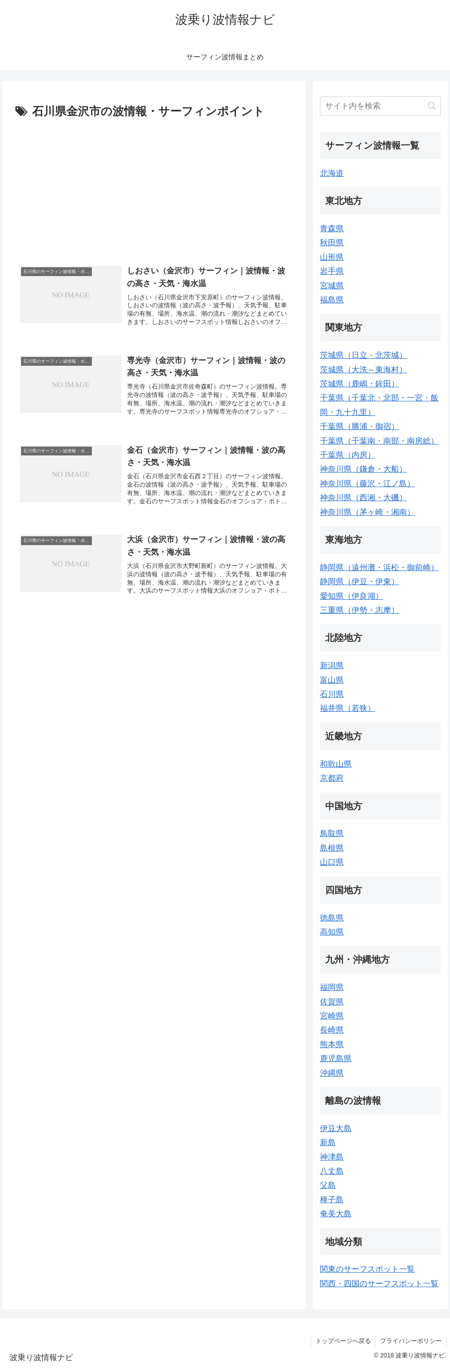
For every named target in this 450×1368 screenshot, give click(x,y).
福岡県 (332, 987)
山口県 (332, 862)
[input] (380, 106)
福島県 (332, 299)
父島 (328, 1185)
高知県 (332, 932)
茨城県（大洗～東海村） (363, 369)
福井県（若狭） (347, 708)
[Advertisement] (153, 187)
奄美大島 (336, 1213)
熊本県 (332, 1044)
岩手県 (332, 271)
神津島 (332, 1157)
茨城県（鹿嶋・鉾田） (359, 383)
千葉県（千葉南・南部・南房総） (379, 441)
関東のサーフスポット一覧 (367, 1269)
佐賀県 (332, 1001)
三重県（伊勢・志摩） (359, 610)
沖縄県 (332, 1073)
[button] (431, 106)
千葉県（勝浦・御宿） (359, 426)
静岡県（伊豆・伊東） (359, 581)
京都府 (332, 778)
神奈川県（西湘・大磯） (363, 497)
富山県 (332, 680)
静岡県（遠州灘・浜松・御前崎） (379, 567)
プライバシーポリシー (411, 1340)
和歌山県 (336, 764)
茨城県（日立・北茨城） (363, 355)
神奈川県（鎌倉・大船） (363, 469)
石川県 (332, 694)
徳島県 (332, 917)
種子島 (332, 1199)
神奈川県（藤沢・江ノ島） (367, 483)
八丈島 (332, 1171)
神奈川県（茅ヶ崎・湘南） (367, 512)
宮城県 (332, 285)
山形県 (332, 257)
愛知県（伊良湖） (351, 596)
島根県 (332, 848)
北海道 (332, 173)
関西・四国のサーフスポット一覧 (379, 1283)
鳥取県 (332, 833)
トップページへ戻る (343, 1340)
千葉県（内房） (347, 455)
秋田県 (332, 242)
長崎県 (332, 1030)
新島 (328, 1142)
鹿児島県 (336, 1058)
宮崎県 (332, 1015)
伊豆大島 (336, 1128)
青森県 (332, 228)
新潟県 (332, 665)
